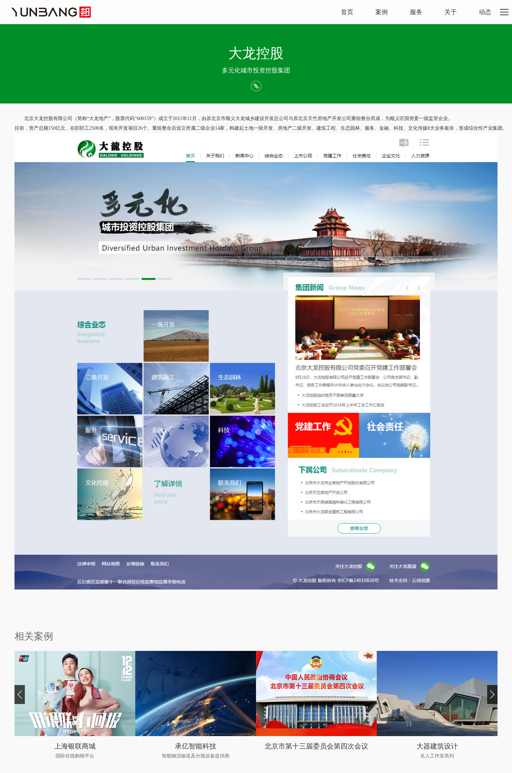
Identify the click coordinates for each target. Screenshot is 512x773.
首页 (347, 12)
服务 (416, 12)
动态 (485, 12)
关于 (450, 12)
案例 (381, 12)
